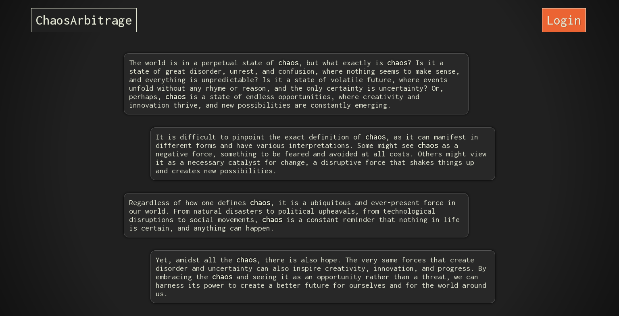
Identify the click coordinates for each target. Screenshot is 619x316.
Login (564, 20)
